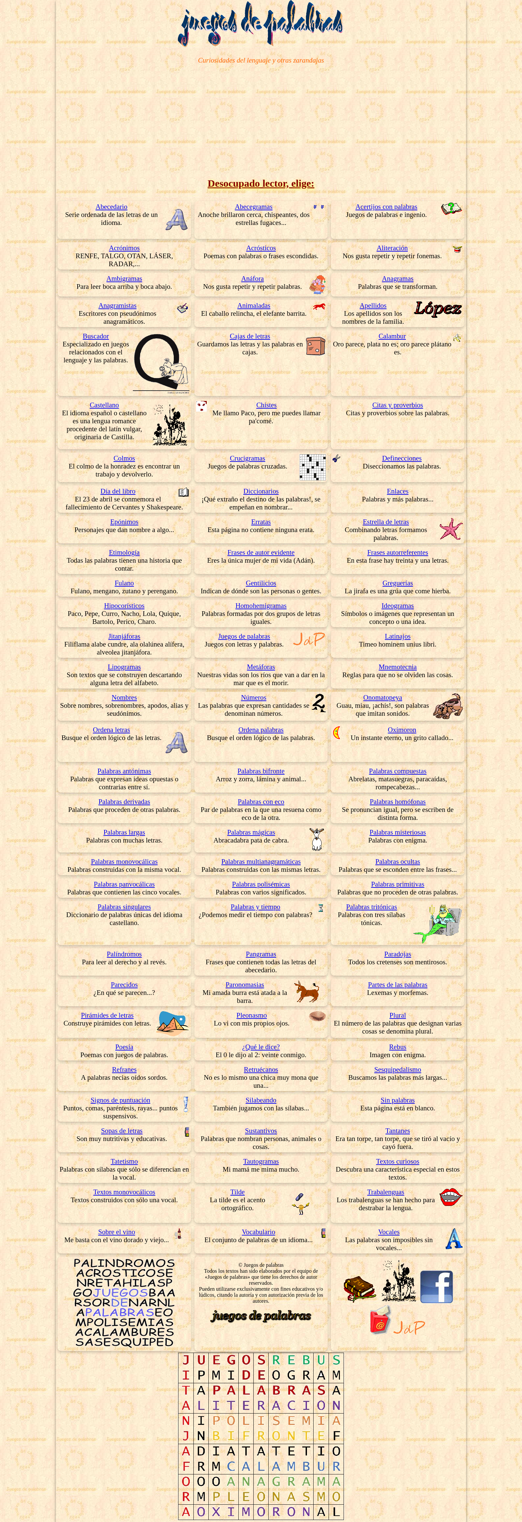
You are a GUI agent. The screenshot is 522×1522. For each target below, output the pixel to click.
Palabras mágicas (251, 832)
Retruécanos (261, 1069)
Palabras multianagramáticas (261, 861)
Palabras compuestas (397, 771)
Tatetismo (124, 1161)
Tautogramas (261, 1161)
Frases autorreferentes (397, 552)
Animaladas (253, 305)
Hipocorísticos (124, 605)
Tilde (237, 1192)
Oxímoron (402, 729)
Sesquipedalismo (397, 1069)
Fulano (124, 583)
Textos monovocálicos (124, 1192)
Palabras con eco (261, 801)
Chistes (266, 405)
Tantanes (398, 1130)
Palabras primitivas (397, 884)
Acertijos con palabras (386, 206)
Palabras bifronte (261, 771)
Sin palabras (398, 1100)
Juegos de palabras (244, 636)
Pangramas (261, 954)
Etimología (124, 552)
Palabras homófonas (398, 801)
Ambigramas (124, 278)
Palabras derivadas (124, 801)
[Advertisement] (261, 120)
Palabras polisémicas (261, 884)
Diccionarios (261, 491)
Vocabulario (258, 1232)
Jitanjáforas (124, 636)
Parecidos (124, 984)
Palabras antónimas (124, 771)
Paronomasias (245, 984)
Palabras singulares (124, 906)
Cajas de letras (250, 336)
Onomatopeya (382, 697)
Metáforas (261, 666)
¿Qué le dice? (261, 1046)
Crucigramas (247, 458)
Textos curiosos (397, 1161)
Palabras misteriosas (398, 832)
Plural (398, 1015)
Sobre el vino (116, 1232)
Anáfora (252, 278)
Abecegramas (253, 206)
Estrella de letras (386, 521)
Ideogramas (398, 605)
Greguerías (398, 583)
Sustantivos (261, 1130)
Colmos (124, 458)
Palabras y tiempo (255, 906)
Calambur (392, 336)
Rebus (397, 1046)
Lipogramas (124, 666)
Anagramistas (117, 305)
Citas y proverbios (397, 405)
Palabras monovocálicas (124, 861)
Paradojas (397, 954)
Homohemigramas (261, 605)
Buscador (96, 336)
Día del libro (118, 491)
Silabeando (261, 1100)
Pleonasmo (251, 1015)
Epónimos (124, 521)
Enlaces (397, 491)
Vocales (388, 1232)
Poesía (124, 1046)
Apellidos (373, 305)
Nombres (124, 697)
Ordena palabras (261, 729)
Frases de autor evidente (261, 552)
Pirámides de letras (107, 1015)
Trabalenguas (385, 1192)
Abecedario (112, 206)
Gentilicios (261, 583)
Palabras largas (124, 832)
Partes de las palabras (397, 984)
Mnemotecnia (398, 666)
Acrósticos (261, 248)
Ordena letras (111, 729)
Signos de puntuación (120, 1100)
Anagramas (397, 278)
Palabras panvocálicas (124, 884)
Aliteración (392, 248)
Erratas (261, 521)
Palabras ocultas (397, 861)
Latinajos (397, 636)
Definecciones (402, 458)
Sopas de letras (121, 1130)
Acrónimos (124, 248)
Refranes (124, 1069)
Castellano (104, 405)
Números (253, 697)
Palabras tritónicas (371, 906)
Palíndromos (124, 954)
